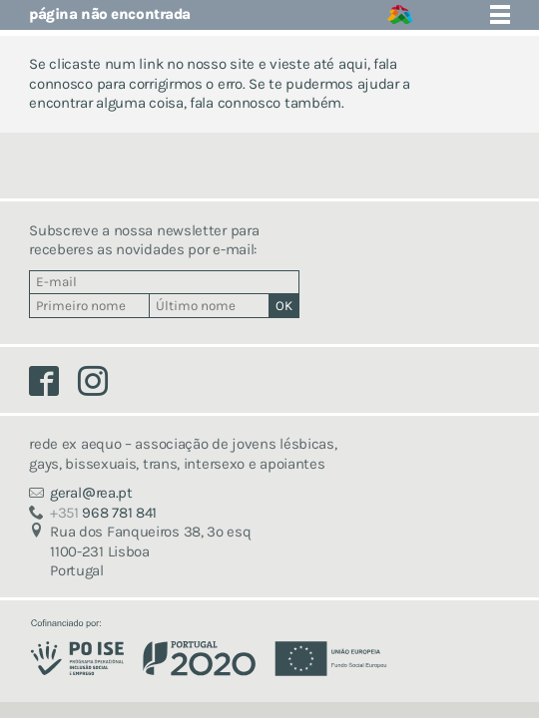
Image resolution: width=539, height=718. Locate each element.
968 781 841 (103, 513)
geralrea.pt (91, 493)
